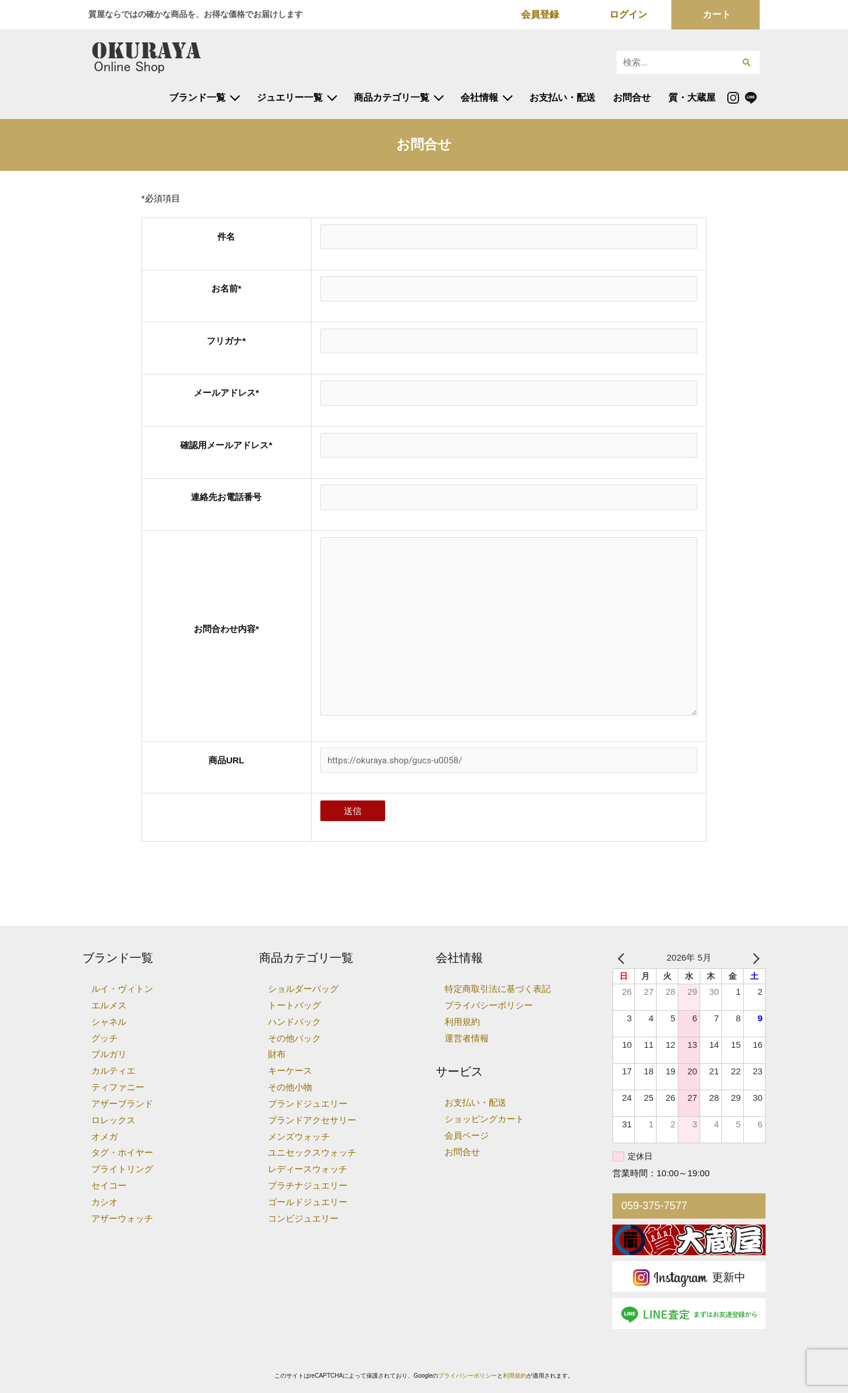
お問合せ (632, 97)
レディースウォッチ (307, 1169)
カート (717, 14)
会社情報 (479, 97)
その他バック (294, 1038)
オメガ (104, 1136)
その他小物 (290, 1087)
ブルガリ (109, 1054)
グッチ (104, 1038)
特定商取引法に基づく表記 (498, 989)
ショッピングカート (484, 1119)
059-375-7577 (654, 1206)
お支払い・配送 (562, 97)
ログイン (628, 14)
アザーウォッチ (122, 1218)
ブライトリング (122, 1169)
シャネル (109, 1022)
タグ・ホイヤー (122, 1152)
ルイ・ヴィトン (122, 989)
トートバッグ (294, 1005)
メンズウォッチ (299, 1136)
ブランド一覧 (197, 97)
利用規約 (462, 1022)
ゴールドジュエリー (307, 1202)
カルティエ (113, 1071)
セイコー (109, 1185)
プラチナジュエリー (307, 1185)
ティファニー (117, 1087)
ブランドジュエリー (307, 1103)
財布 (277, 1054)
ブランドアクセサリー (312, 1120)
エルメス (109, 1005)
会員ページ (467, 1135)
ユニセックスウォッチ (312, 1152)
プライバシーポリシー (489, 1005)
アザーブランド (122, 1103)
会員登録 (540, 14)
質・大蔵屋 (692, 97)
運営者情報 (467, 1038)
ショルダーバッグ (303, 989)
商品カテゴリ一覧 (391, 97)
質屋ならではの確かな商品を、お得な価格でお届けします (195, 14)
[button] (746, 62)
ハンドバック (294, 1022)
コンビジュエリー (303, 1218)
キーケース (290, 1071)
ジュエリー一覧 (290, 97)
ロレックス (113, 1120)
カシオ (104, 1202)
